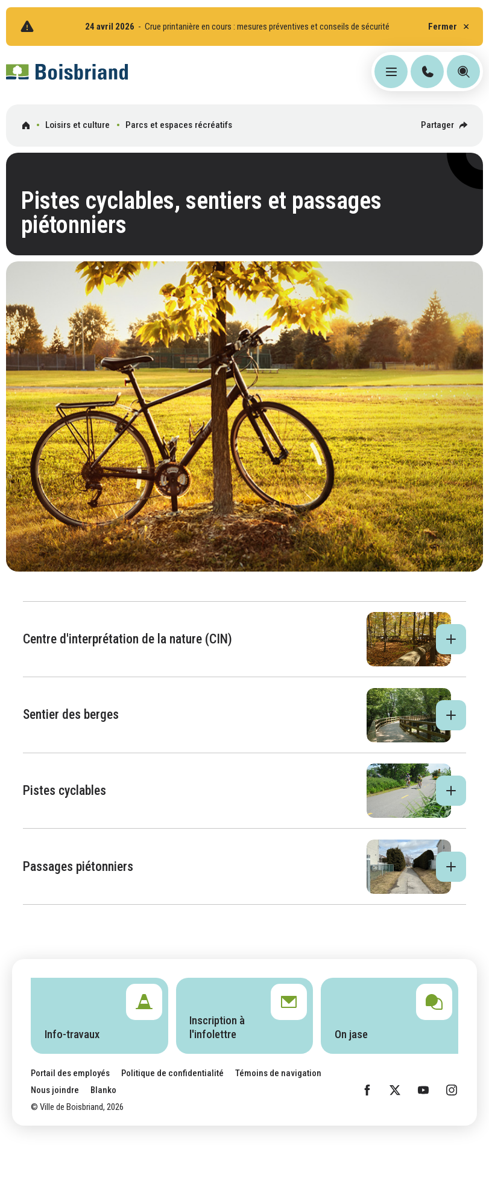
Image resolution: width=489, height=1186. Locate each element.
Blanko (103, 1090)
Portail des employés (70, 1073)
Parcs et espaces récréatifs (178, 125)
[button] (244, 639)
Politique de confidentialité (172, 1073)
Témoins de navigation (278, 1073)
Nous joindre (55, 1090)
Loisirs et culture (77, 125)
